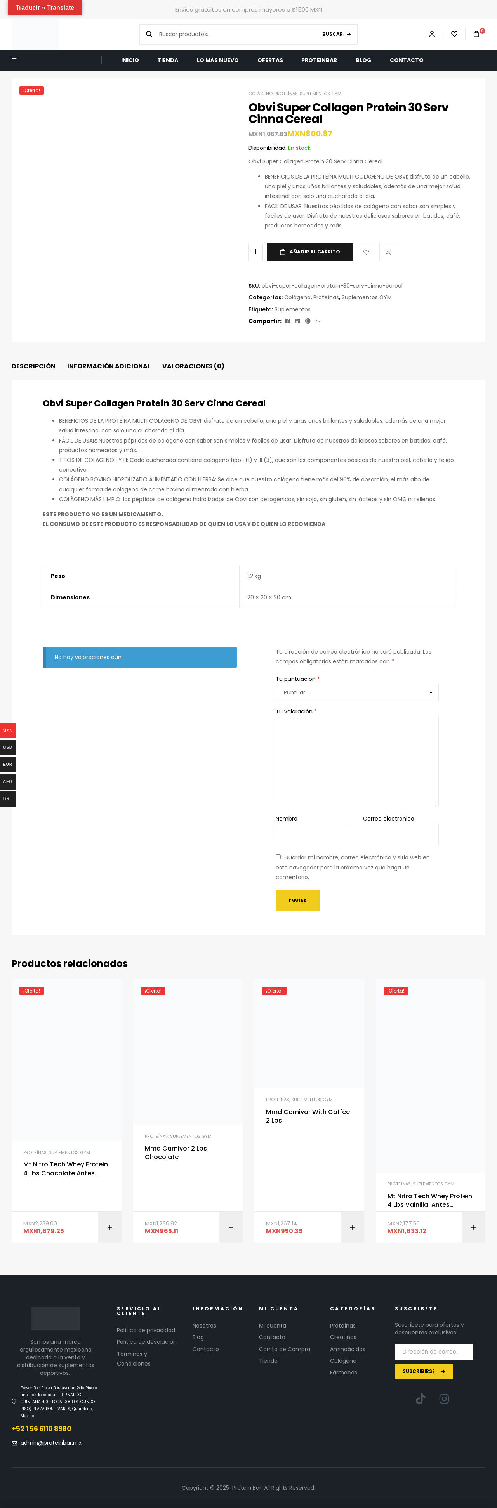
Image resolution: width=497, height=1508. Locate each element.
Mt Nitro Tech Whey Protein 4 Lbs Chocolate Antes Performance (65, 1169)
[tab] (34, 366)
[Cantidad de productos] (255, 252)
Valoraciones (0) (193, 366)
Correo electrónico (388, 819)
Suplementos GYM (320, 93)
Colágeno (260, 93)
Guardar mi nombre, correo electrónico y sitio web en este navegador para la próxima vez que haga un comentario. (353, 867)
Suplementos (293, 309)
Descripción (34, 366)
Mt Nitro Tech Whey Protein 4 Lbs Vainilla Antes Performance (430, 1201)
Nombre (286, 819)
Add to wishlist (366, 252)
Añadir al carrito (315, 251)
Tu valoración (296, 711)
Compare (388, 252)
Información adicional (109, 366)
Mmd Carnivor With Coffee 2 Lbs (308, 1116)
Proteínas (286, 93)
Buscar (332, 34)
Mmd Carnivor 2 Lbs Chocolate (176, 1152)
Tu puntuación (298, 679)
